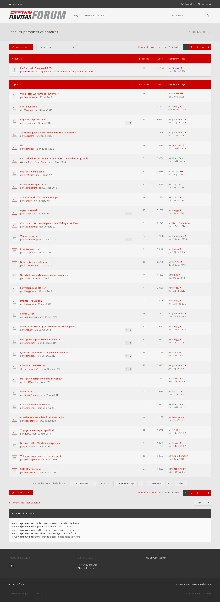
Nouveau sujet (20, 47)
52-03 (27, 278)
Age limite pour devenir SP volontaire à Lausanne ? (48, 132)
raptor (175, 352)
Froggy (175, 106)
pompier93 (30, 342)
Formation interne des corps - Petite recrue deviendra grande (54, 158)
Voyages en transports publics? (37, 430)
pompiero (29, 148)
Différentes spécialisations (34, 262)
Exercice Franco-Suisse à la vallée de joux (43, 417)
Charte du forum (86, 568)
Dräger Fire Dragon (31, 300)
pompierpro (178, 119)
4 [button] (203, 47)
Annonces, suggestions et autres (77, 71)
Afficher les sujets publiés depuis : (65, 483)
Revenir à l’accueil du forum (26, 502)
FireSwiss (29, 174)
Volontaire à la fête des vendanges (39, 197)
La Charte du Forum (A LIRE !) (36, 68)
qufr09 (27, 433)
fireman (28, 71)
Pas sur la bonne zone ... (33, 171)
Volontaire (26, 391)
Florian (175, 378)
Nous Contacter (156, 558)
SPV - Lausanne (28, 106)
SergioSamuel (31, 395)
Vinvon (28, 110)
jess (26, 446)
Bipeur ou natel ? (29, 210)
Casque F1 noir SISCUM (32, 365)
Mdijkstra (29, 135)
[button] (208, 47)
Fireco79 (176, 158)
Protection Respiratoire (33, 184)
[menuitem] (205, 4)
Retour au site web (94, 15)
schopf (28, 122)
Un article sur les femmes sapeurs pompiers (44, 274)
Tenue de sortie (29, 236)
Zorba (175, 184)
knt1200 (28, 265)
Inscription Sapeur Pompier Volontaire (41, 339)
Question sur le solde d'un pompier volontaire (45, 352)
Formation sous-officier (33, 287)
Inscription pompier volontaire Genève (41, 378)
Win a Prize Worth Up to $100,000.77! (39, 93)
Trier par (122, 483)
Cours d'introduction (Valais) (35, 404)
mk (22, 145)
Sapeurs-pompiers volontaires (33, 32)
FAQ (76, 15)
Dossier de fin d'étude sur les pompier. (41, 443)
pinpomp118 (30, 459)
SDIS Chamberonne (30, 468)
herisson (29, 97)
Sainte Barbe (27, 313)
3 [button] (197, 47)
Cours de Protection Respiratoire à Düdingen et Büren (49, 223)
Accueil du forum (17, 584)
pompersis (30, 407)
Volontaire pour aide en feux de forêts (41, 456)
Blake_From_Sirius (37, 162)
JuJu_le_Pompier (180, 455)
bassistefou (34, 369)
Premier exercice (29, 249)
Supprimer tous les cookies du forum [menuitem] (193, 584)
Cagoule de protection (32, 119)
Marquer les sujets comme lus (152, 47)
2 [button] (191, 47)
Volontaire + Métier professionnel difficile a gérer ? (48, 326)
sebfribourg (30, 187)
